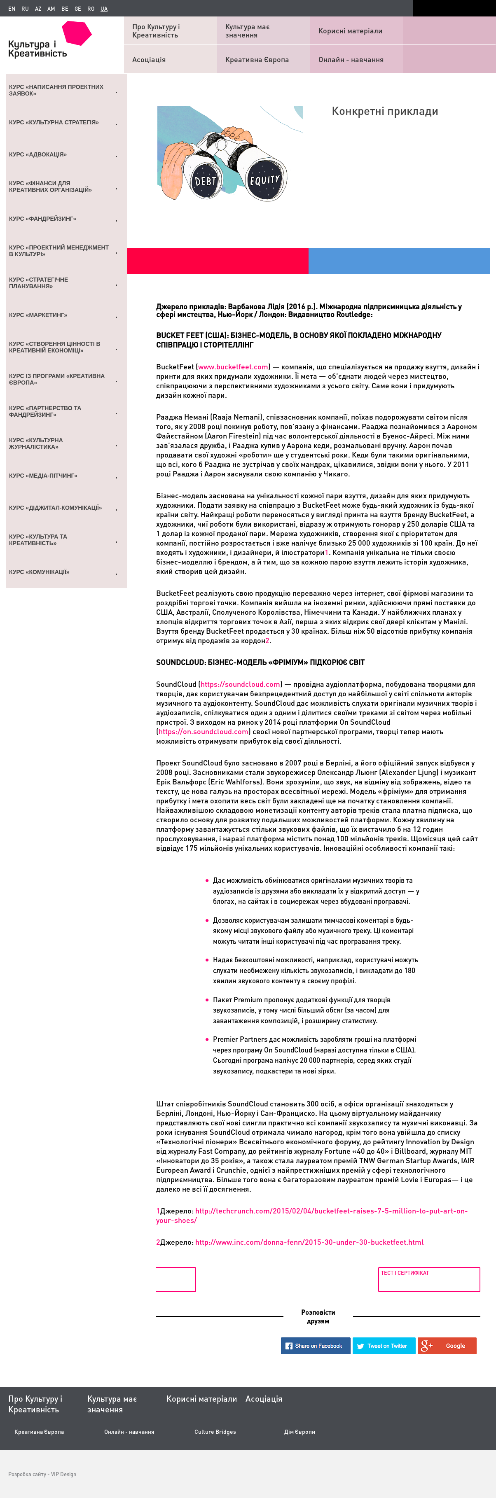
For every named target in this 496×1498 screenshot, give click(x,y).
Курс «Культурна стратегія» (54, 122)
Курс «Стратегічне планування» (38, 282)
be (64, 9)
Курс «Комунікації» (39, 572)
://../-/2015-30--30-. (309, 1241)
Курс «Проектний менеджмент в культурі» (59, 250)
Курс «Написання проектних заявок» (56, 90)
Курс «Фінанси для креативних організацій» (50, 186)
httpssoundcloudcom (240, 683)
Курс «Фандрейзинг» (42, 218)
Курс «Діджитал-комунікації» (55, 507)
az (38, 9)
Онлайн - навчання (351, 59)
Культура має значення (247, 30)
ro (90, 9)
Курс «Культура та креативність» (38, 539)
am (51, 9)
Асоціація (149, 59)
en (11, 9)
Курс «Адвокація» (38, 154)
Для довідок (176, 1272)
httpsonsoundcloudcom (203, 731)
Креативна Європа (257, 59)
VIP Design (63, 1473)
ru (25, 9)
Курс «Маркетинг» (38, 315)
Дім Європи (299, 1431)
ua (104, 9)
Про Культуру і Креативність (156, 30)
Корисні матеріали (350, 30)
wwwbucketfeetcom (233, 366)
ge (78, 9)
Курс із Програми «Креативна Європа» (57, 379)
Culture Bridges (215, 1431)
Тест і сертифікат (403, 1272)
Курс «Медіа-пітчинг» (43, 475)
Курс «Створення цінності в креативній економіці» (55, 347)
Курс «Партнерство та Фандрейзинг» (45, 411)
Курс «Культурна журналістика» (36, 443)
